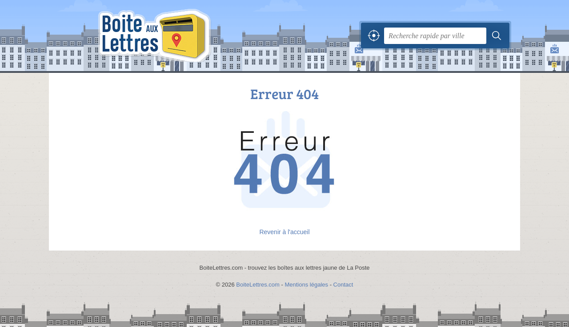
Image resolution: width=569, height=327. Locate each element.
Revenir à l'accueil (284, 231)
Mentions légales (306, 284)
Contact (343, 284)
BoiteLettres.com (258, 284)
